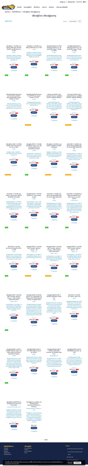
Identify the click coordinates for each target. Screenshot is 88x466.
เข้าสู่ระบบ (62, 2)
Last (46, 439)
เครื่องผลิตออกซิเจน (7, 454)
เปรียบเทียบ (14, 70)
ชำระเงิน (25, 453)
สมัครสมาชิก (71, 2)
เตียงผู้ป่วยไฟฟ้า (7, 453)
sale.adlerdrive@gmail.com (72, 460)
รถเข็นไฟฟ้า (6, 448)
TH (84, 2)
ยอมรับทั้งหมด (77, 462)
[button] (70, 7)
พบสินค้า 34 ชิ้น (8, 21)
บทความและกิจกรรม (28, 448)
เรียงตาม (65, 21)
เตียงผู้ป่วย (6, 451)
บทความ (44, 7)
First (42, 439)
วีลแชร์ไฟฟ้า (6, 449)
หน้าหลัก (19, 7)
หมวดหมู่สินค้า (28, 7)
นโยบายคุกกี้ (16, 463)
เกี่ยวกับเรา (37, 7)
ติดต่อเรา (51, 7)
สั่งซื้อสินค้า (13, 67)
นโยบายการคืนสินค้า (62, 7)
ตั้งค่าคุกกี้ (70, 462)
